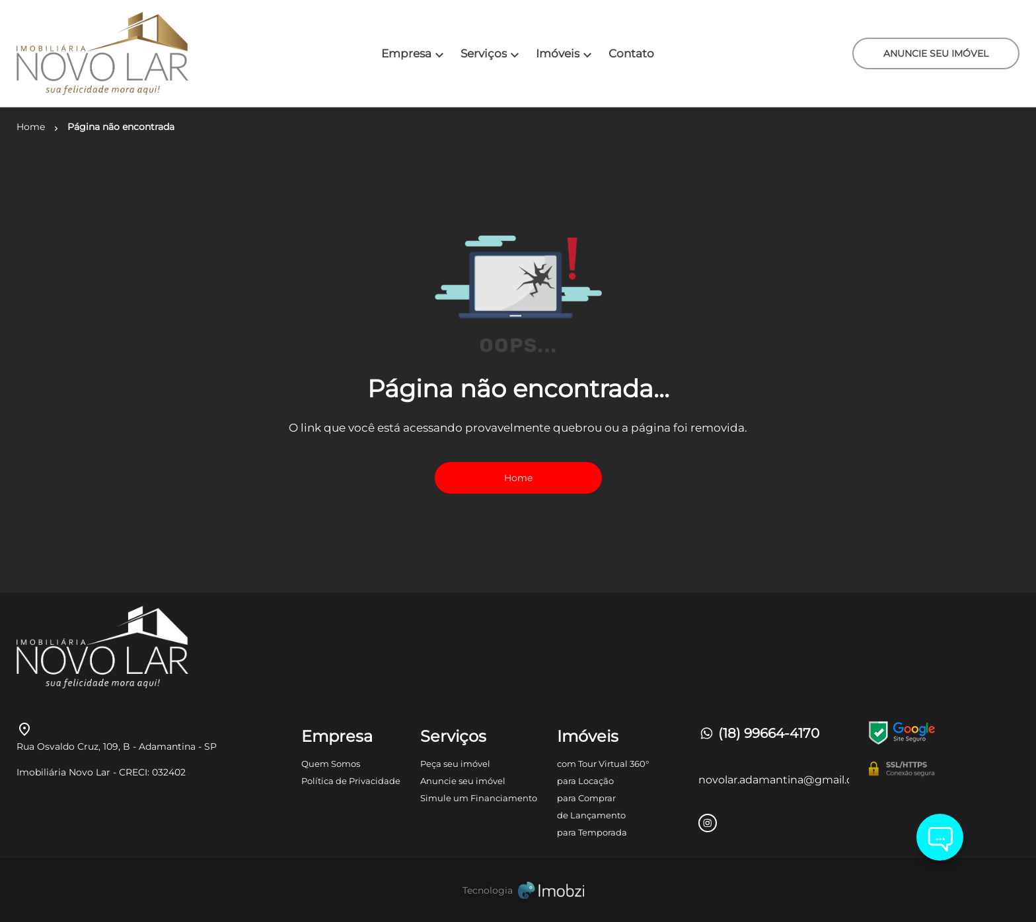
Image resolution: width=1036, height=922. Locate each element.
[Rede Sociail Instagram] (708, 823)
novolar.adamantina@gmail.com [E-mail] (773, 780)
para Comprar (586, 798)
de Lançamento (591, 815)
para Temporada (592, 832)
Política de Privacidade (350, 780)
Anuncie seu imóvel (462, 780)
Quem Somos (330, 763)
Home (518, 478)
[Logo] (100, 53)
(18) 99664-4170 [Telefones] (758, 733)
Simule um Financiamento (478, 798)
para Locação (585, 780)
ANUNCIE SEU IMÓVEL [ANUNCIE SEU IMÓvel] (935, 53)
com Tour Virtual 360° (603, 763)
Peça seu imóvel (455, 763)
